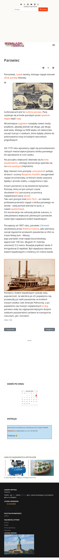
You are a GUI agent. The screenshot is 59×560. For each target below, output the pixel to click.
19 (36, 399)
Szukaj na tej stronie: (30, 6)
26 (36, 401)
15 (27, 399)
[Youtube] (31, 4)
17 (31, 399)
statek (19, 74)
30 (29, 403)
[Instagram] (38, 4)
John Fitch (32, 198)
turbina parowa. (34, 111)
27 (22, 403)
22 (27, 401)
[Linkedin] (34, 4)
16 (29, 399)
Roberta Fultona (31, 228)
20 (22, 401)
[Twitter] (24, 4)
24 (31, 401)
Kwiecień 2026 (29, 391)
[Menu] (53, 45)
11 (33, 397)
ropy (18, 118)
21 (24, 401)
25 (33, 401)
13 (22, 399)
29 (27, 403)
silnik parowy (11, 77)
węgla (7, 118)
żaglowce (23, 123)
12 (36, 397)
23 (29, 401)
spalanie (45, 115)
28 (24, 403)
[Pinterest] (28, 4)
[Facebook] (21, 4)
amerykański (38, 171)
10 (31, 397)
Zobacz (6, 516)
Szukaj (43, 9)
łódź (17, 192)
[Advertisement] (29, 27)
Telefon (7, 492)
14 (24, 399)
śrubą (45, 305)
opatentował (17, 208)
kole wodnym (14, 166)
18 (33, 399)
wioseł (27, 195)
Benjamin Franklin (31, 174)
